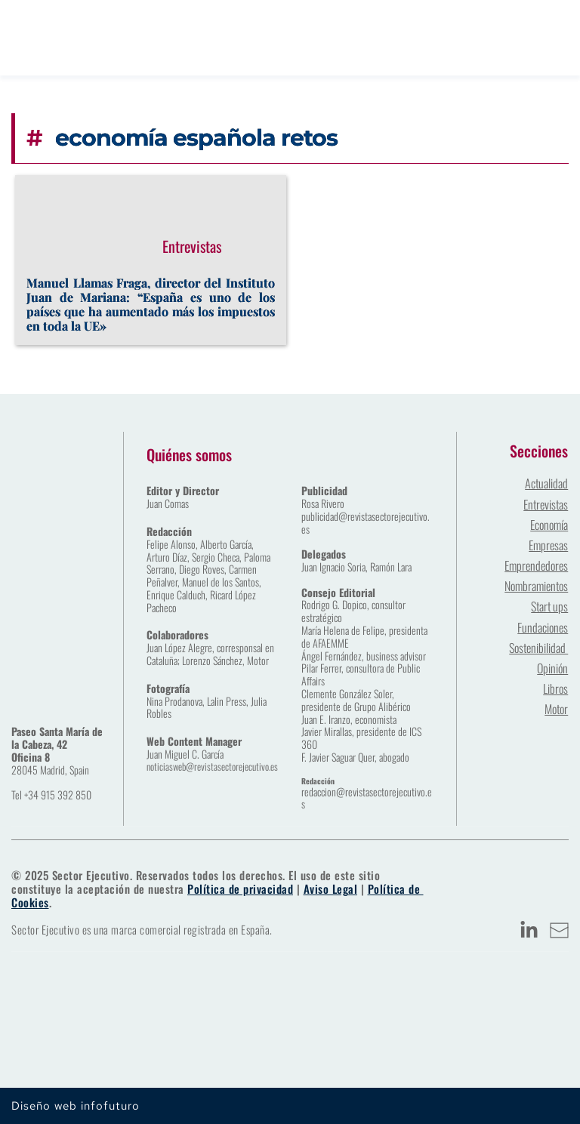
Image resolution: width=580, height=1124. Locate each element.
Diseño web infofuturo (75, 1105)
